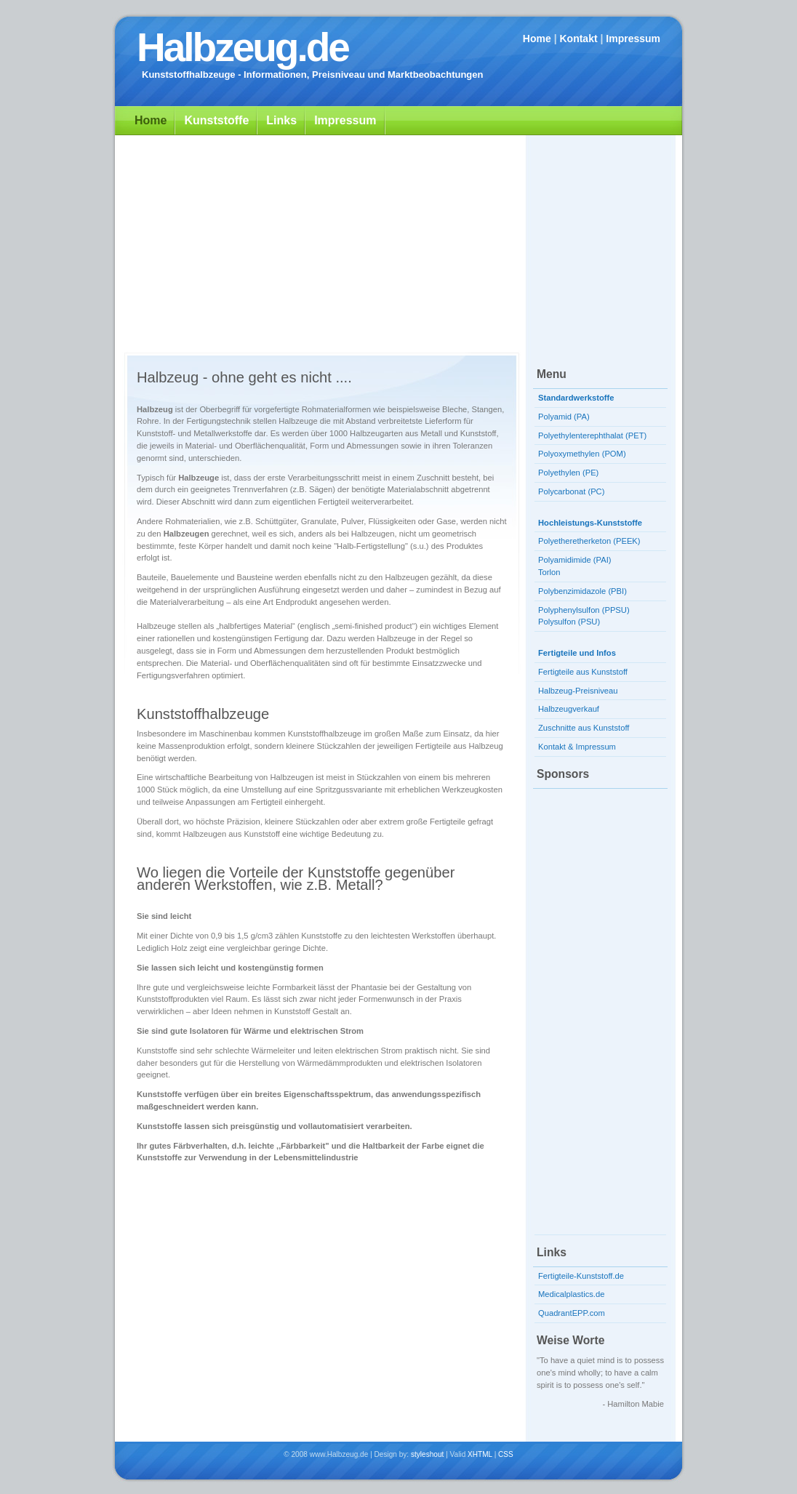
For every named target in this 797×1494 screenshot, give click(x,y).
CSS (505, 1454)
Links (281, 120)
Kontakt (578, 38)
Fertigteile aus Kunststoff (583, 671)
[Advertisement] (398, 240)
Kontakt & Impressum (577, 746)
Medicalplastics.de (571, 1294)
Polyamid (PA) (564, 416)
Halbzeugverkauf (568, 708)
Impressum (633, 38)
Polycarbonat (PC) (571, 491)
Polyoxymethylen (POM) (582, 453)
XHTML (480, 1454)
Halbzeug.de (242, 47)
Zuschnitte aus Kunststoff (583, 727)
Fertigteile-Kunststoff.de (581, 1276)
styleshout (427, 1454)
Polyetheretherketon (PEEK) (589, 541)
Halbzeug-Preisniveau (577, 690)
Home (537, 38)
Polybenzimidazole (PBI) (582, 591)
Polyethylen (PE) (568, 472)
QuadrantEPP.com (571, 1313)
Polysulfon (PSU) (569, 621)
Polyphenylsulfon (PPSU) (584, 610)
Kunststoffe (216, 120)
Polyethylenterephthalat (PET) (592, 435)
